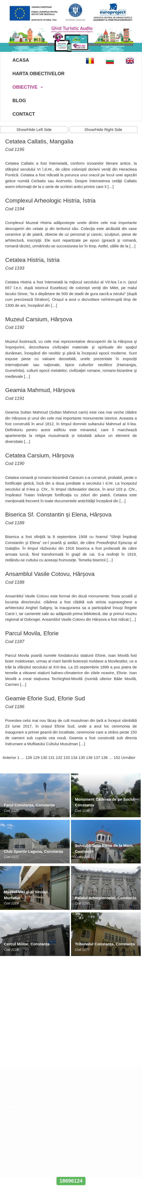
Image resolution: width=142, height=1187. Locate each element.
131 (51, 757)
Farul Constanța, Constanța (29, 805)
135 (82, 757)
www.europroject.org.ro (29, 1111)
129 (36, 757)
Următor (128, 757)
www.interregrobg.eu (71, 1171)
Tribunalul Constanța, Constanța (105, 944)
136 (89, 757)
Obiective (25, 87)
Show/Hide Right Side (103, 129)
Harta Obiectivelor (38, 73)
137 (97, 757)
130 (44, 757)
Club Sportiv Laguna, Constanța (33, 851)
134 (74, 757)
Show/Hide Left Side (34, 129)
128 (28, 757)
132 (59, 757)
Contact (23, 114)
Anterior (9, 757)
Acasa (20, 60)
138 (104, 757)
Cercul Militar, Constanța (26, 944)
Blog (19, 100)
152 (117, 757)
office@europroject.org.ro (30, 1106)
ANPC (17, 1035)
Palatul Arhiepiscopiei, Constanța (106, 898)
